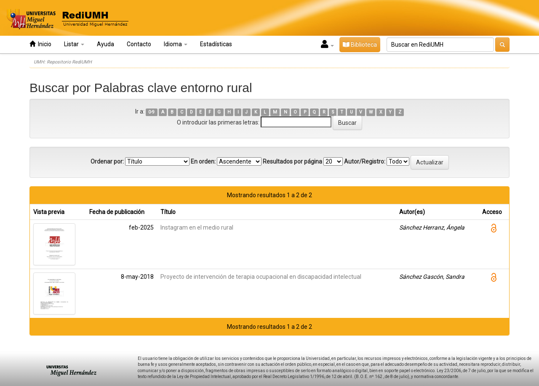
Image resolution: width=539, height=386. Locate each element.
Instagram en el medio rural (196, 227)
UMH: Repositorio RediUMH (63, 62)
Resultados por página (292, 161)
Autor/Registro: (364, 161)
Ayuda (105, 44)
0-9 (151, 112)
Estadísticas (216, 44)
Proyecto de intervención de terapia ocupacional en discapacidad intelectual (260, 276)
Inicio (40, 44)
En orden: (203, 161)
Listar (74, 44)
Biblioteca (360, 44)
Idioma (175, 44)
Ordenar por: (107, 161)
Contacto (139, 44)
